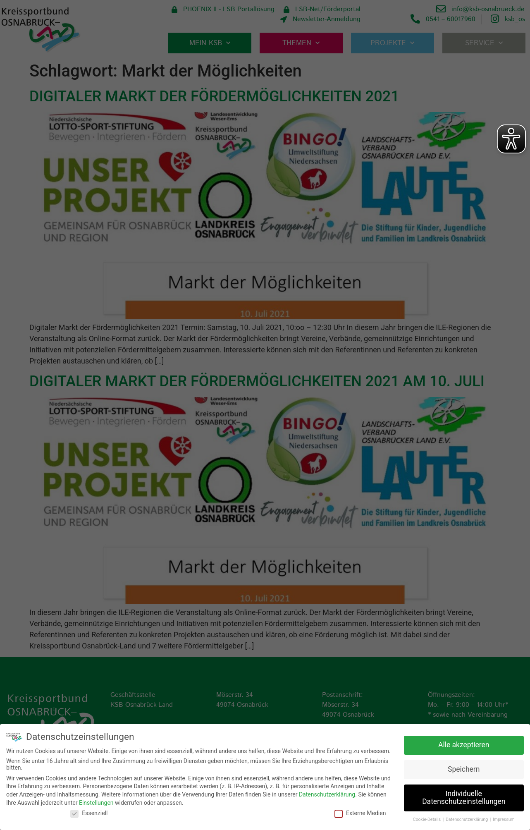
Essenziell (88, 812)
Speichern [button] (464, 768)
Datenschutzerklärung (327, 794)
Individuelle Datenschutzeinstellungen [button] (463, 797)
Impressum (504, 819)
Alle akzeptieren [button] (463, 744)
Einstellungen (96, 802)
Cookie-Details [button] (427, 819)
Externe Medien (360, 812)
